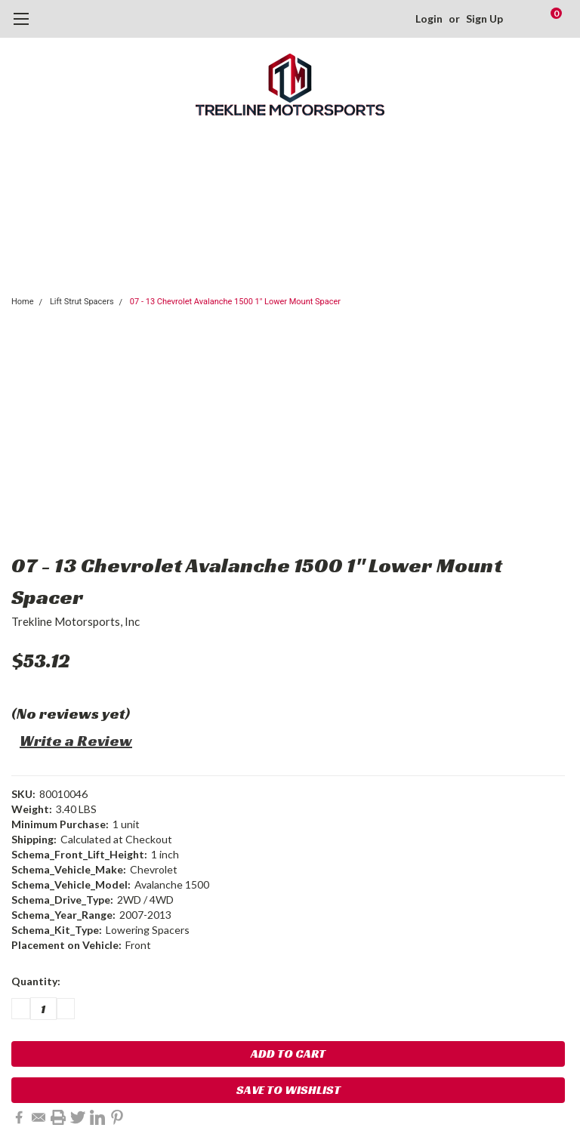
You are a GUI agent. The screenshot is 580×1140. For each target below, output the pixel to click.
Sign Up (484, 18)
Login (429, 18)
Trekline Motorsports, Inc (75, 621)
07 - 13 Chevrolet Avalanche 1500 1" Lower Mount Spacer (235, 302)
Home (22, 302)
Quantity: (35, 981)
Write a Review (76, 740)
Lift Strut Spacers (82, 302)
